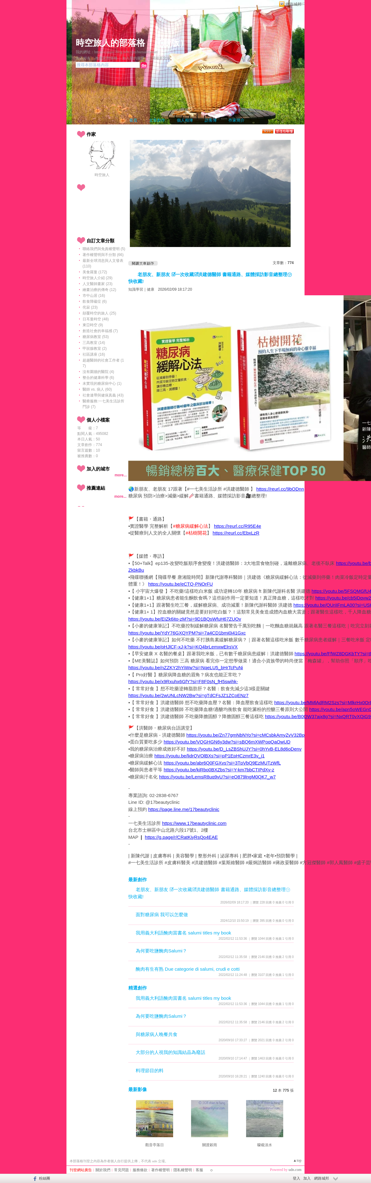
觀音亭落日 (154, 1145)
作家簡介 (236, 120)
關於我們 (103, 1170)
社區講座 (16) (94, 354)
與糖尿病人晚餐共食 (156, 1034)
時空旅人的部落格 (110, 43)
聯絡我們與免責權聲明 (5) (104, 249)
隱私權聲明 (182, 1170)
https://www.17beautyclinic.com (194, 823)
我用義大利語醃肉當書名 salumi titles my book (183, 932)
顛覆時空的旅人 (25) (99, 313)
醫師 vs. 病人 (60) (97, 389)
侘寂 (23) (90, 307)
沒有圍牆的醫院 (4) (98, 372)
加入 (307, 1178)
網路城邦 (293, 4)
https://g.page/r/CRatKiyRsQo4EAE (181, 837)
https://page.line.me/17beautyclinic (183, 809)
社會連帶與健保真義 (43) (103, 395)
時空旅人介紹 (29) (98, 278)
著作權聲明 (160, 1170)
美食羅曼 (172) (95, 272)
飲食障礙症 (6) (95, 301)
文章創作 (157, 120)
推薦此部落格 (106, 58)
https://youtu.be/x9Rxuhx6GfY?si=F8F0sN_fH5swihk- (183, 681)
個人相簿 (185, 120)
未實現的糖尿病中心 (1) (102, 383)
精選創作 (137, 987)
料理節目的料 (150, 1070)
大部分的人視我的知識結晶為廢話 (170, 1052)
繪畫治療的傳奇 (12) (99, 290)
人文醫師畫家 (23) (98, 284)
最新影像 (137, 1089)
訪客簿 (211, 120)
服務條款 (140, 1170)
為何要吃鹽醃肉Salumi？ (161, 950)
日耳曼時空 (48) (96, 319)
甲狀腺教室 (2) (95, 348)
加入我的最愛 (133, 58)
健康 (150, 289)
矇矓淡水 (264, 1145)
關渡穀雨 (209, 1145)
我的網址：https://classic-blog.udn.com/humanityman (117, 52)
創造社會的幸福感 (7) (100, 331)
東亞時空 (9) (93, 325)
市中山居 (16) (94, 295)
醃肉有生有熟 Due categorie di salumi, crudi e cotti (188, 969)
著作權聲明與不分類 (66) (103, 255)
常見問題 (121, 1170)
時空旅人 (102, 175)
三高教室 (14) (94, 342)
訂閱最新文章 (159, 58)
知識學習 (135, 289)
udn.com (294, 1170)
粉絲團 (44, 1178)
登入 (296, 1178)
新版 (171, 43)
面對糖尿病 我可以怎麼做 (162, 914)
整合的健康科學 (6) (98, 377)
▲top (297, 1160)
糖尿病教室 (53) (96, 337)
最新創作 (137, 879)
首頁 (133, 120)
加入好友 (83, 58)
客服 (199, 1170)
